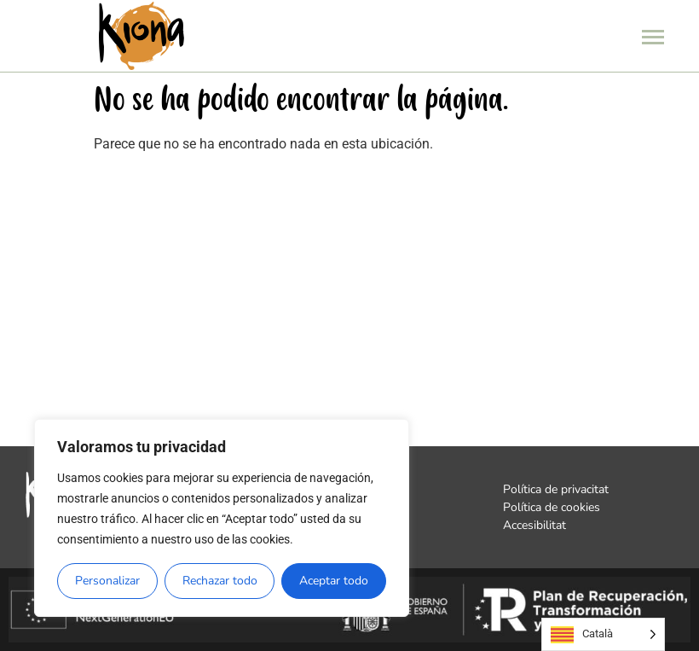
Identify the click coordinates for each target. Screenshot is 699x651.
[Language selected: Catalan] (603, 634)
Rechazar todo (219, 581)
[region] (221, 518)
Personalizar (107, 581)
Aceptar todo (333, 581)
